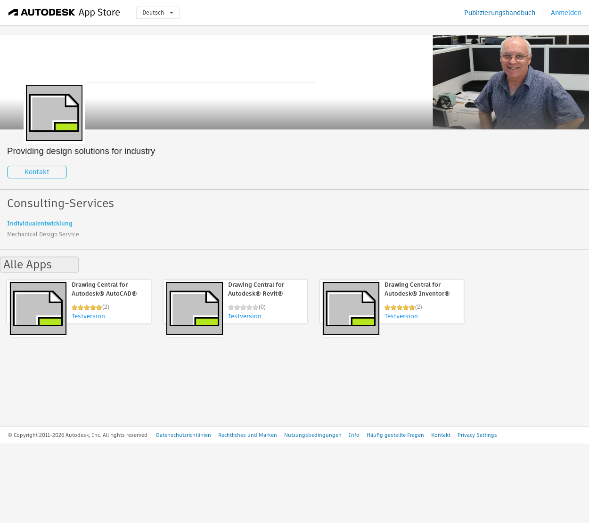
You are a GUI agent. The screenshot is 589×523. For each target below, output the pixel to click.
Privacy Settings (477, 435)
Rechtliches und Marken (247, 435)
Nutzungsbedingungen (313, 435)
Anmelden (566, 12)
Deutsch (157, 12)
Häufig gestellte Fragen (395, 435)
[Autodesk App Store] (64, 13)
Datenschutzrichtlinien (183, 435)
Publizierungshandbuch (499, 12)
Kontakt (37, 172)
